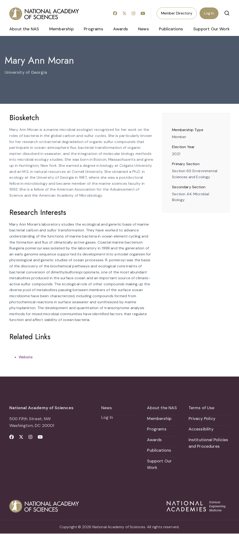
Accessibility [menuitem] (201, 429)
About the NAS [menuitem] (24, 29)
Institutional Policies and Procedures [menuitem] (208, 443)
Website (26, 357)
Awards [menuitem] (120, 29)
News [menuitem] (143, 29)
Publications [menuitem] (171, 29)
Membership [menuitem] (61, 29)
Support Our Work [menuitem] (211, 29)
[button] (227, 13)
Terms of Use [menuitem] (201, 408)
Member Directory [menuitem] (176, 13)
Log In (209, 13)
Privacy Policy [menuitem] (202, 418)
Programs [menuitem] (93, 29)
